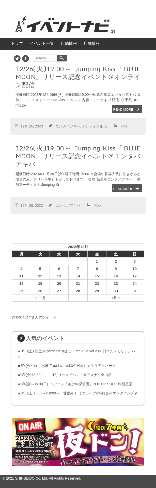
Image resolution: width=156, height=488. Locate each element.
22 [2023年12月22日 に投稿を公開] (97, 283)
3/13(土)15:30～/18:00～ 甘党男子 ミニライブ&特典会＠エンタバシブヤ (79, 393)
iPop (124, 125)
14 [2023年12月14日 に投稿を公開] (78, 276)
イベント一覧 (42, 43)
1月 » (115, 298)
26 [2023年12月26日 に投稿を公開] (40, 291)
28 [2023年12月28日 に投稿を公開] (78, 291)
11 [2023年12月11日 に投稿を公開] (21, 276)
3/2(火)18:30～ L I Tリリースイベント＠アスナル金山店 (66, 375)
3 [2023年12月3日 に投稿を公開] (135, 261)
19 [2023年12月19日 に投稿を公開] (40, 283)
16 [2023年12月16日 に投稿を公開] (116, 276)
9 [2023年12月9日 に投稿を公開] (116, 268)
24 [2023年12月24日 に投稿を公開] (134, 283)
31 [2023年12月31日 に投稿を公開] (134, 291)
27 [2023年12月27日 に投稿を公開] (59, 291)
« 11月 (40, 298)
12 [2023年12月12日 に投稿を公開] (40, 276)
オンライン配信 (94, 125)
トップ (17, 43)
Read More (123, 109)
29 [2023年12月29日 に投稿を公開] (97, 291)
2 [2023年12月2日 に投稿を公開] (116, 261)
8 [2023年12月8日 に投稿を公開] (97, 268)
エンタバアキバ (67, 125)
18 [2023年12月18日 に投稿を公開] (21, 283)
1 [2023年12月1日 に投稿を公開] (97, 261)
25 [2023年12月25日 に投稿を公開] (21, 291)
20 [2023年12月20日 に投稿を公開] (59, 283)
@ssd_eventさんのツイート (34, 317)
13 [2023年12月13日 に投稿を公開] (59, 276)
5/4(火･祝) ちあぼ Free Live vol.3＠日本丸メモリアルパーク (68, 366)
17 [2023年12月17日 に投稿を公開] (134, 276)
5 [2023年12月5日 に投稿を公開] (40, 268)
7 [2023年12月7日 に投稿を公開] (78, 268)
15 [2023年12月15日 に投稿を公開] (97, 276)
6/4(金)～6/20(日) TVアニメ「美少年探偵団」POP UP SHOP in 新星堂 (77, 384)
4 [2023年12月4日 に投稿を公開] (21, 268)
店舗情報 (69, 43)
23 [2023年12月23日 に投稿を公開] (116, 283)
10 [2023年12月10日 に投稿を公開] (134, 268)
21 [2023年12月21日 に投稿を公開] (78, 283)
